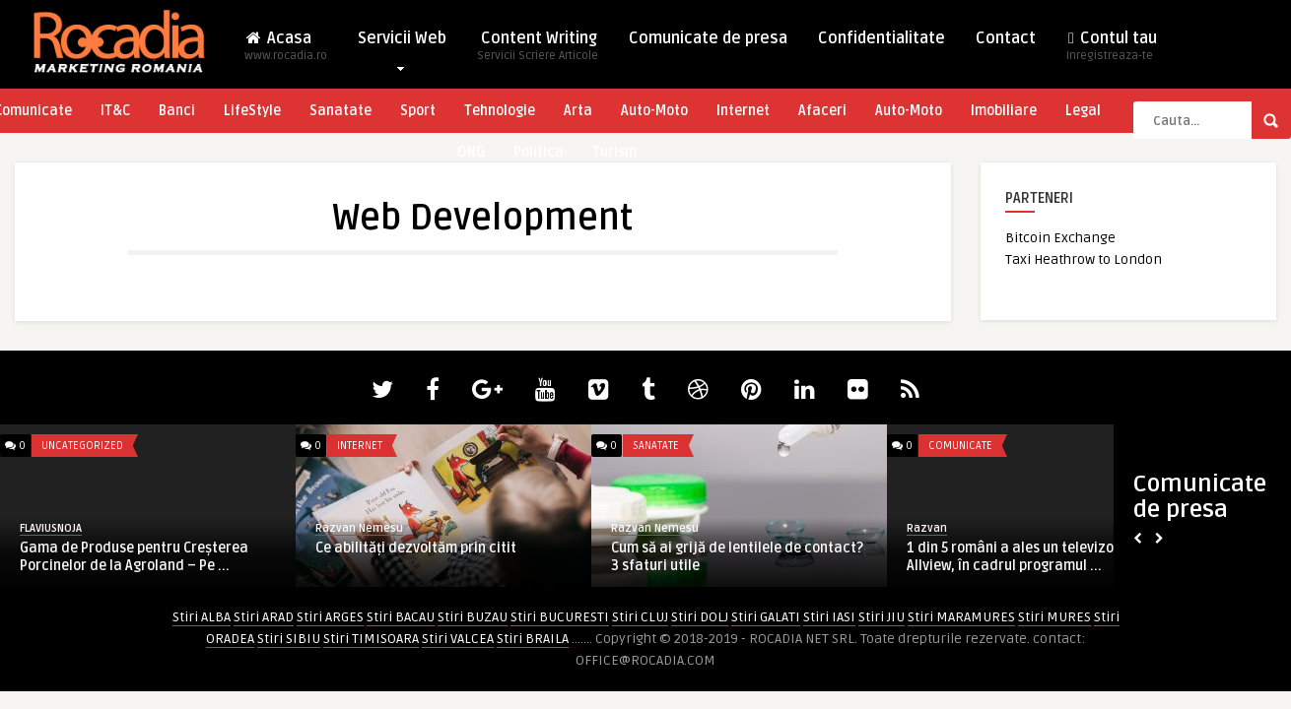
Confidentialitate (881, 38)
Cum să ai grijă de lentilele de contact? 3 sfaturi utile (737, 557)
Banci (177, 110)
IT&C (115, 110)
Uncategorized (82, 445)
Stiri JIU (881, 617)
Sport (418, 110)
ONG (471, 152)
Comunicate (960, 445)
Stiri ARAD (264, 617)
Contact (1006, 38)
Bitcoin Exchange (1060, 237)
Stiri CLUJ (640, 617)
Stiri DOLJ (699, 617)
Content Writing (537, 52)
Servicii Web (402, 43)
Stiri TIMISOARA (371, 638)
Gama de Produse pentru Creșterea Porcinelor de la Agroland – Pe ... (134, 557)
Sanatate (340, 110)
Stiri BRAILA (533, 638)
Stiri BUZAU (473, 617)
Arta (578, 110)
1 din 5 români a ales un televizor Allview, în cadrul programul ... (1013, 557)
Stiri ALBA (201, 617)
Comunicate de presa (708, 38)
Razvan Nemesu (359, 528)
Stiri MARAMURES (961, 617)
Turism (614, 152)
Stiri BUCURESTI (559, 617)
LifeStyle (252, 110)
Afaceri (822, 110)
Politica (538, 152)
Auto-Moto (654, 110)
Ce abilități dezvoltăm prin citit (415, 548)
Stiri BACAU (401, 617)
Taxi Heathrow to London (1083, 259)
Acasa (285, 52)
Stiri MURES (1054, 617)
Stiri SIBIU (288, 638)
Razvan (927, 528)
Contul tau (1111, 52)
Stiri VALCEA (458, 638)
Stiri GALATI (765, 617)
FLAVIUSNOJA (51, 528)
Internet (743, 110)
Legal (1083, 110)
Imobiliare (1004, 110)
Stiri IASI (829, 617)
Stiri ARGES (330, 617)
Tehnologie (499, 110)
